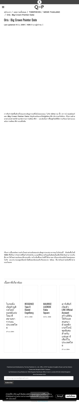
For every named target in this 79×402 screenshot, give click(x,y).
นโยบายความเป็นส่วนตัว (46, 396)
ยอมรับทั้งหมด (71, 396)
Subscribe (8, 382)
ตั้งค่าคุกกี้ (60, 396)
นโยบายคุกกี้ (12, 398)
